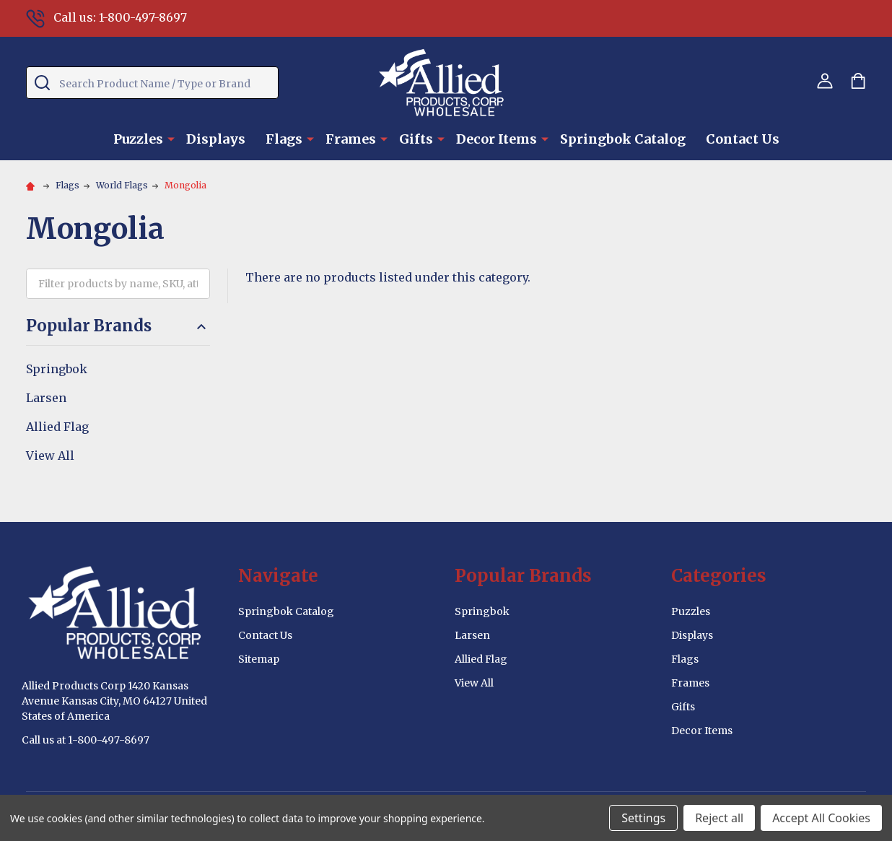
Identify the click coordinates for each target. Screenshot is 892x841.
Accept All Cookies (821, 818)
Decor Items (496, 139)
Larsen (46, 398)
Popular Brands (118, 326)
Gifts (416, 139)
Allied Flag (57, 426)
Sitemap (258, 659)
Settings (643, 818)
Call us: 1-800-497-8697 (106, 17)
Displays (215, 139)
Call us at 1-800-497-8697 (85, 739)
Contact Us (742, 139)
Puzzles (138, 139)
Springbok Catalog (623, 139)
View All (50, 455)
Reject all (719, 818)
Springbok (56, 369)
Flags (284, 139)
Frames (350, 139)
